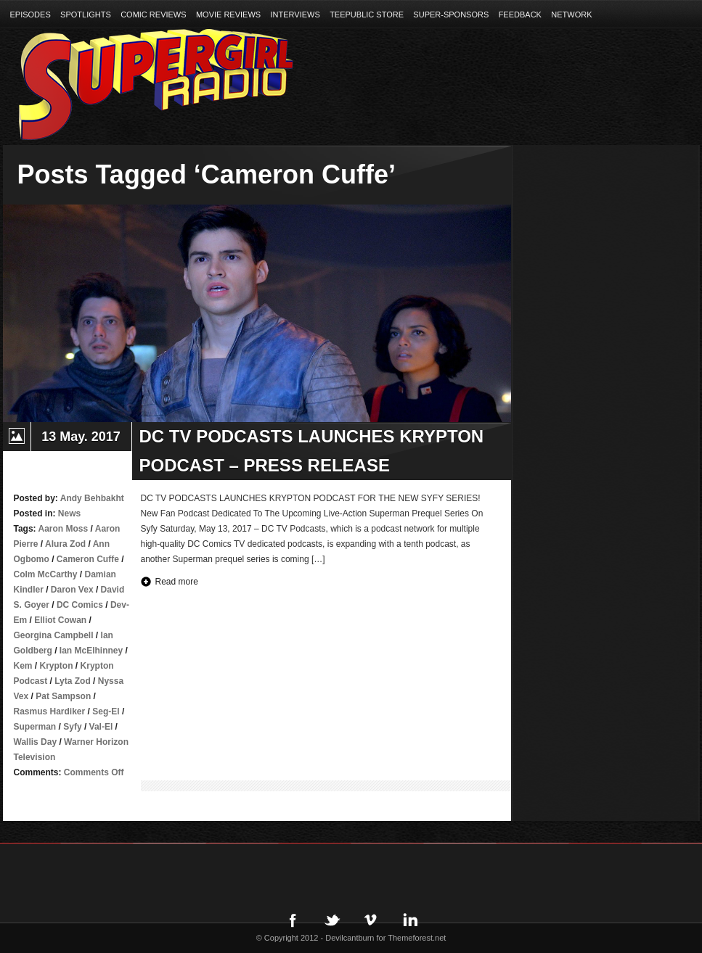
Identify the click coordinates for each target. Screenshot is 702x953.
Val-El (101, 727)
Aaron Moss (63, 529)
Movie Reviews (228, 14)
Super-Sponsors (451, 14)
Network (571, 14)
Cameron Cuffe (88, 559)
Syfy (72, 727)
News (69, 513)
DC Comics (80, 605)
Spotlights (85, 14)
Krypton (56, 666)
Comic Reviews (153, 14)
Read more (176, 582)
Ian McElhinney (91, 650)
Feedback (520, 14)
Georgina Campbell (54, 635)
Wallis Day (35, 742)
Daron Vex (72, 590)
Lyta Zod (72, 681)
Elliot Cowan (60, 620)
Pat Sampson (63, 696)
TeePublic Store (367, 14)
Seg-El (105, 711)
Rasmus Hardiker (50, 711)
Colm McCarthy (46, 574)
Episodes (30, 14)
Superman (35, 727)
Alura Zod (65, 544)
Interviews (295, 14)
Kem (23, 666)
